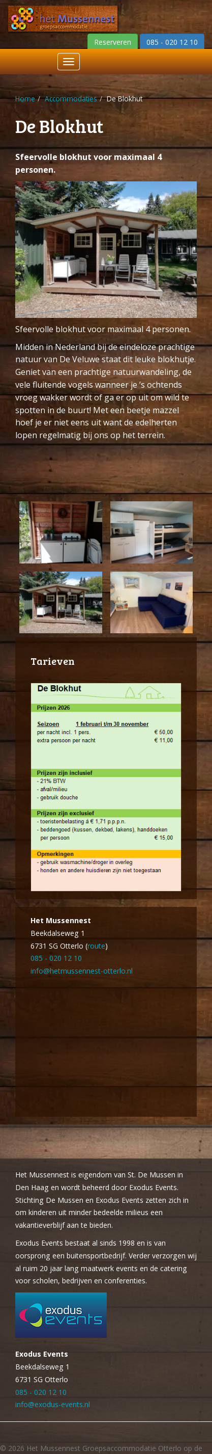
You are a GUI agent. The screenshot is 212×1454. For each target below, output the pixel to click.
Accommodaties (71, 98)
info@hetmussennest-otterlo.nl (82, 971)
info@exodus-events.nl (52, 1404)
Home (25, 98)
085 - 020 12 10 (56, 958)
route (96, 946)
